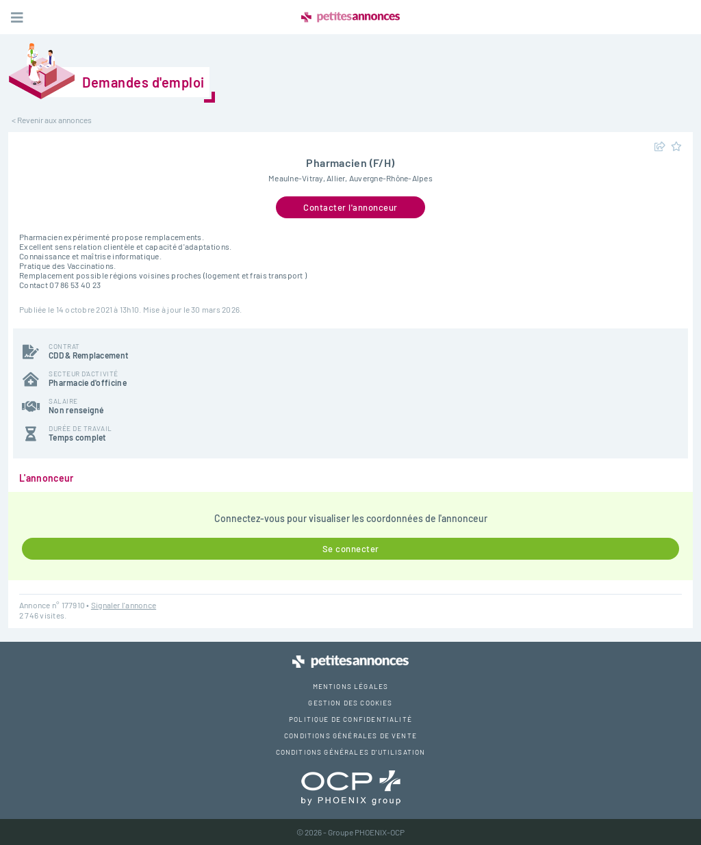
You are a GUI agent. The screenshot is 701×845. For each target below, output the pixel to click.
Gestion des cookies (350, 703)
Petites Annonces (350, 17)
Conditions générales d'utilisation (351, 752)
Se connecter (350, 548)
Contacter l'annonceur (350, 207)
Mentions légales (351, 686)
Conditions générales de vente (350, 735)
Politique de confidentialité (350, 719)
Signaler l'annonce (123, 605)
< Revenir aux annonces (52, 120)
